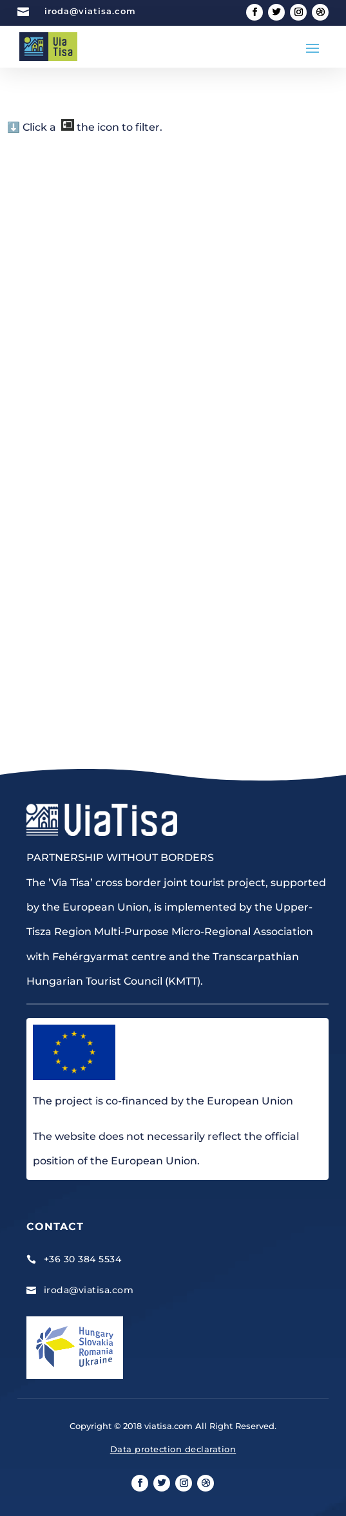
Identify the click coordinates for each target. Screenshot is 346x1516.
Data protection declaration (173, 1449)
